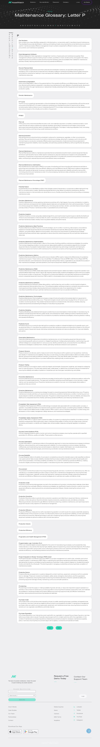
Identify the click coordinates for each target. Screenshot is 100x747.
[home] (16, 2)
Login (78, 2)
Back (50, 628)
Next (59, 628)
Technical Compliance (53, 745)
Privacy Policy (45, 745)
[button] (33, 2)
